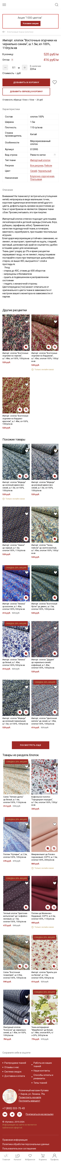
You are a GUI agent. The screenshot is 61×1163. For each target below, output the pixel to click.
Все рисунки (36, 165)
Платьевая (36, 179)
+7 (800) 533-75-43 (13, 1108)
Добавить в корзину (26, 82)
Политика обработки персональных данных (25, 1144)
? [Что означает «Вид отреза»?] (54, 155)
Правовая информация (14, 1140)
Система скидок (12, 1071)
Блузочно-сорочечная (42, 176)
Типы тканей (40, 1083)
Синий (33, 171)
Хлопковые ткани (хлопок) (20, 32)
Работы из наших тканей (43, 1065)
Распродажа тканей (15, 1063)
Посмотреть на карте (30, 1097)
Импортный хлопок (40, 160)
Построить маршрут (29, 1100)
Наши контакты (42, 1070)
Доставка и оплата (14, 1076)
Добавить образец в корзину (26, 91)
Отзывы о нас (11, 1067)
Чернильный (44, 171)
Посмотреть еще (30, 745)
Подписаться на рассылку (40, 1114)
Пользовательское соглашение (19, 1148)
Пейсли (48, 165)
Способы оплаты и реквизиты (43, 1077)
